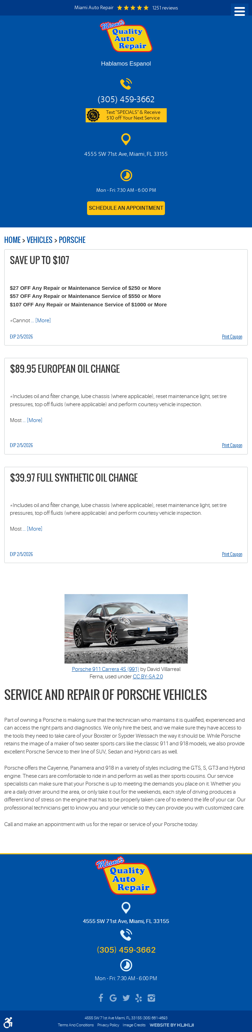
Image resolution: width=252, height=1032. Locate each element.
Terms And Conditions (76, 1025)
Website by (171, 1025)
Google (113, 998)
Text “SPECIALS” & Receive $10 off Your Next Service (133, 115)
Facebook (101, 998)
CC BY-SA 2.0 (148, 677)
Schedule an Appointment (126, 208)
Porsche (72, 239)
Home (12, 239)
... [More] (40, 321)
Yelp (139, 998)
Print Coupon (232, 337)
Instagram (151, 998)
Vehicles (40, 239)
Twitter (126, 998)
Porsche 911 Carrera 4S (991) (105, 669)
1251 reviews (165, 8)
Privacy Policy (108, 1025)
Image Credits (134, 1025)
